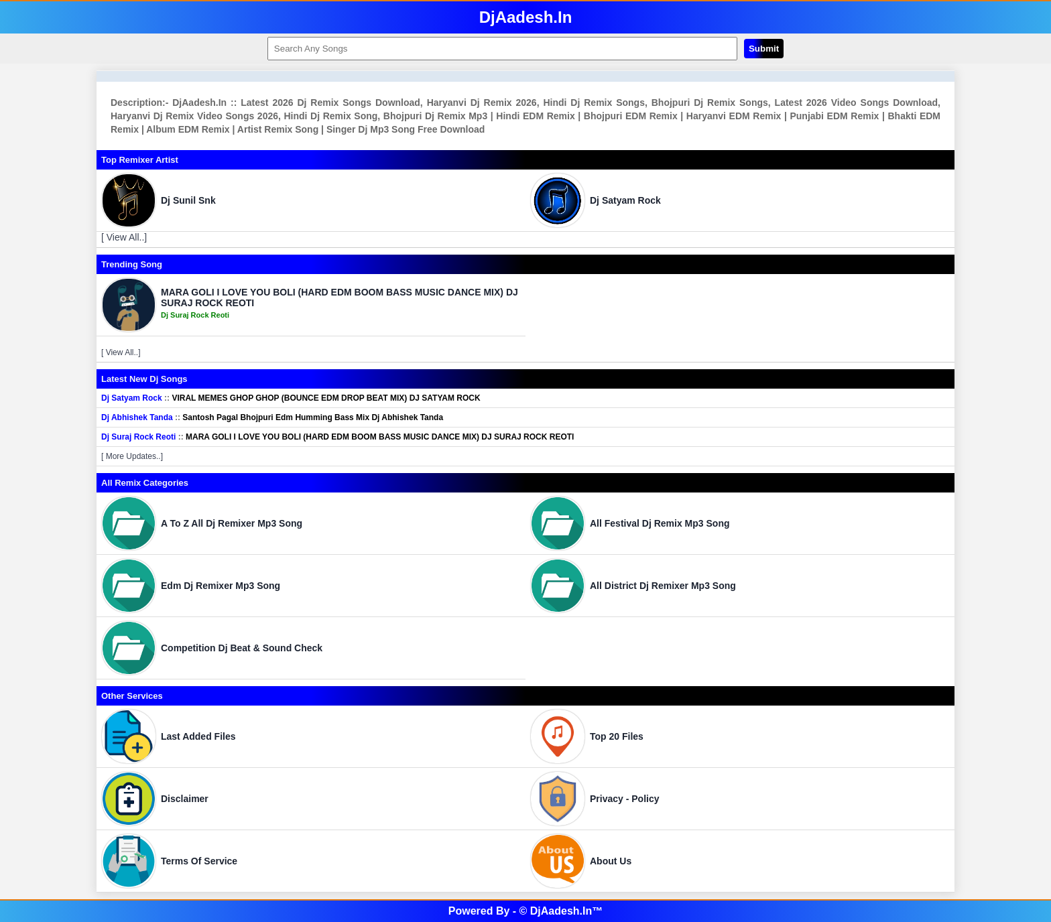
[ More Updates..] (132, 456)
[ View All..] (124, 237)
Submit (764, 49)
